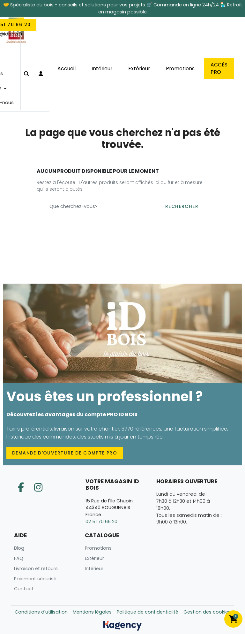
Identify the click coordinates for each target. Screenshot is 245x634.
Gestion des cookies (207, 612)
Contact (23, 588)
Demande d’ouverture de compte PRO (64, 453)
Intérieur (94, 568)
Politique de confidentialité (147, 612)
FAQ (18, 558)
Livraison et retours (36, 568)
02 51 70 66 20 (101, 521)
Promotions (98, 548)
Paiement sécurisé (35, 579)
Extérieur (94, 558)
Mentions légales (92, 612)
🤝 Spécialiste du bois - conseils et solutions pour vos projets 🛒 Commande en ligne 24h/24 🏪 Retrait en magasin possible (122, 8)
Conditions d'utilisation (41, 612)
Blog (19, 548)
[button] (26, 74)
